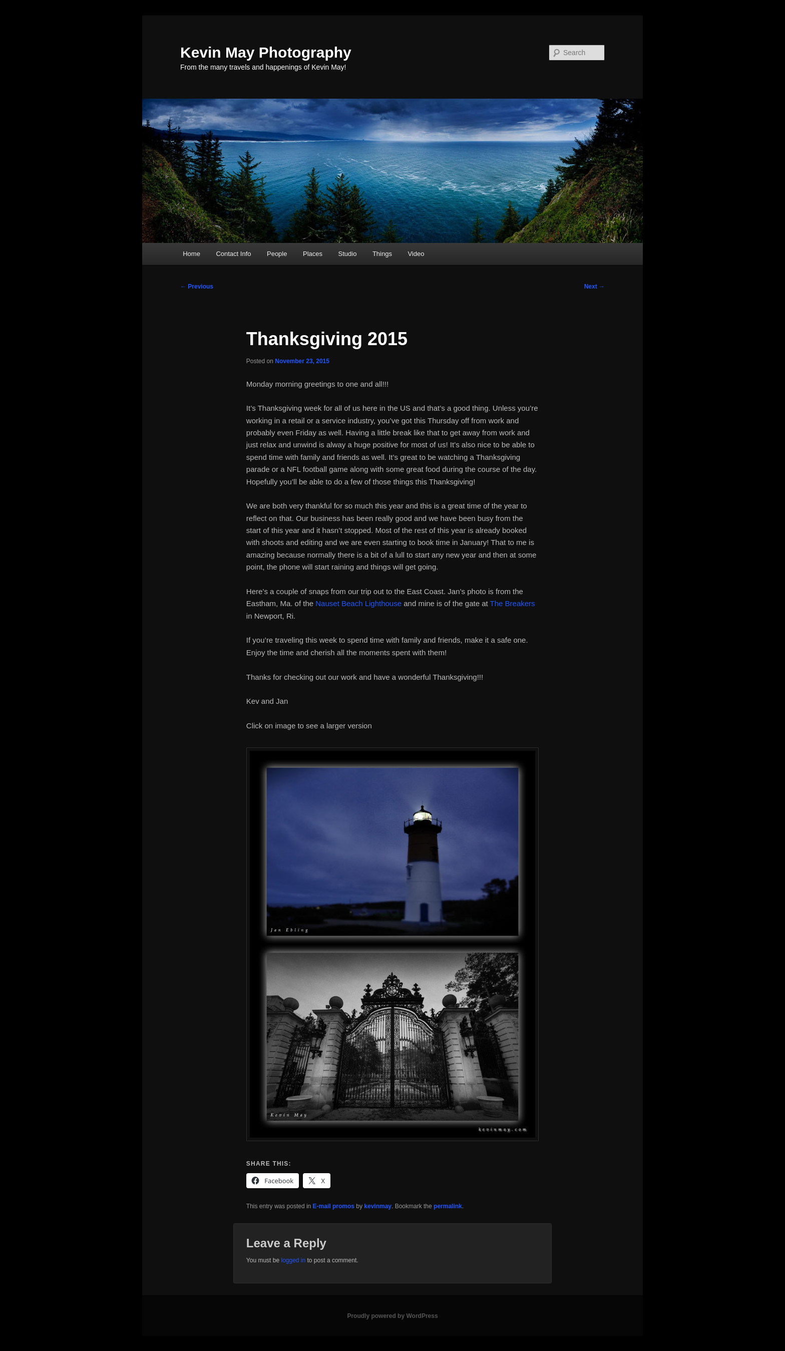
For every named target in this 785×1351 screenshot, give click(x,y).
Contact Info (233, 253)
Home (191, 253)
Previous (196, 286)
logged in (293, 1260)
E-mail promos (333, 1206)
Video (416, 253)
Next (594, 286)
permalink (448, 1206)
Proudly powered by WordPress (392, 1315)
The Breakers (512, 603)
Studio (347, 253)
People (277, 253)
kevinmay (377, 1206)
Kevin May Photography (265, 52)
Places (312, 253)
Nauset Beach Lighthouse (358, 603)
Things (382, 253)
